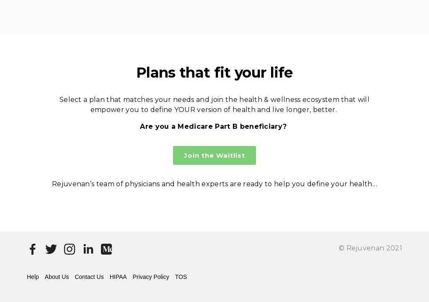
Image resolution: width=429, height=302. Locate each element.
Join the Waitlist (214, 155)
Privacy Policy (151, 276)
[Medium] (106, 249)
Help (33, 276)
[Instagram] (69, 249)
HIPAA (118, 276)
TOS (181, 276)
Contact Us (89, 276)
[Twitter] (51, 249)
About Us (57, 276)
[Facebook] (33, 249)
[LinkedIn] (88, 249)
